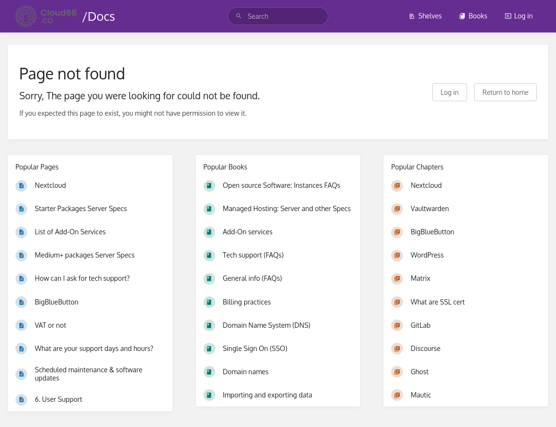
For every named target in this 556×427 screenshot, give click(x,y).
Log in (519, 16)
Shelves (425, 16)
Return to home (505, 92)
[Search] (238, 16)
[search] (278, 16)
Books (473, 16)
